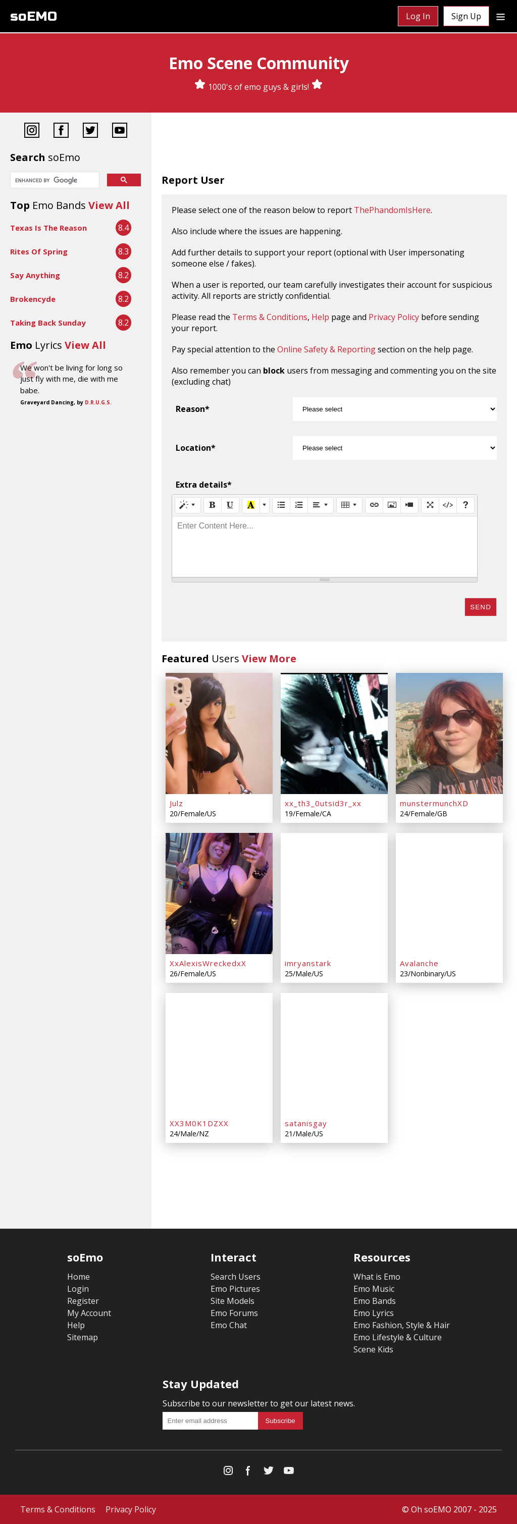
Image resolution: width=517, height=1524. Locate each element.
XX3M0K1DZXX (199, 1123)
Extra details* (204, 484)
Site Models (232, 1300)
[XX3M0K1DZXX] (219, 1053)
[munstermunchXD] (449, 733)
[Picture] (392, 505)
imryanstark (308, 963)
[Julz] (219, 733)
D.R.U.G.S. (98, 402)
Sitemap (82, 1337)
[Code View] (448, 505)
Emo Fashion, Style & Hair (401, 1325)
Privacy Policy (394, 317)
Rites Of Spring (39, 251)
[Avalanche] (449, 893)
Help (320, 317)
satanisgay (306, 1123)
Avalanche (419, 963)
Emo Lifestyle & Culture (397, 1337)
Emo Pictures (235, 1288)
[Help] (465, 505)
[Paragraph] (320, 505)
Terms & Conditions (269, 317)
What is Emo (376, 1276)
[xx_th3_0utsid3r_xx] (334, 733)
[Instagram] (31, 131)
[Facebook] (61, 131)
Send (480, 607)
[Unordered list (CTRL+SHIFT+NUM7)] (281, 505)
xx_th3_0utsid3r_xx (323, 803)
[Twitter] (90, 131)
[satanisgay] (334, 1053)
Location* (196, 447)
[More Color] (265, 505)
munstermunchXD (434, 803)
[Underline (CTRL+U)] (230, 505)
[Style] (188, 505)
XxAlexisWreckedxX (208, 963)
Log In (418, 16)
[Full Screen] (430, 505)
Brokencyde (33, 299)
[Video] (409, 505)
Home (78, 1276)
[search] (53, 180)
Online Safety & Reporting (326, 349)
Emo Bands (374, 1300)
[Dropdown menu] (500, 16)
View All (109, 205)
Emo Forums (234, 1313)
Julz (176, 803)
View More (269, 658)
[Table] (349, 505)
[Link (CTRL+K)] (374, 505)
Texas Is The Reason (48, 228)
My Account (89, 1313)
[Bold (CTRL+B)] (212, 505)
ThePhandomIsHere (392, 210)
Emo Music (373, 1288)
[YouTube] (119, 131)
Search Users (236, 1276)
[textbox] (324, 546)
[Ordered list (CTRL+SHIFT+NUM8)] (299, 505)
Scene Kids (373, 1349)
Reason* (193, 408)
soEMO (33, 16)
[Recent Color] (251, 505)
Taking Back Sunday (48, 323)
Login (78, 1288)
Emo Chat (229, 1325)
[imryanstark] (334, 893)
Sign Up (466, 16)
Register (83, 1300)
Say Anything (35, 275)
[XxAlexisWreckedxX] (219, 893)
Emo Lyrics (373, 1313)
